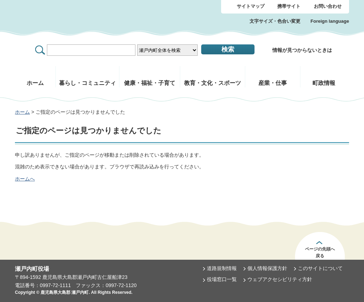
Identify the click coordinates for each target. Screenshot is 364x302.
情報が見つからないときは (302, 50)
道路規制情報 (222, 268)
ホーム (22, 112)
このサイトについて (320, 268)
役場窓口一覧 (222, 279)
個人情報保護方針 (267, 268)
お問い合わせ (328, 6)
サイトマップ (250, 6)
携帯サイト (288, 6)
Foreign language (330, 21)
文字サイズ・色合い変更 (275, 21)
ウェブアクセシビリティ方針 (279, 279)
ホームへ (25, 179)
